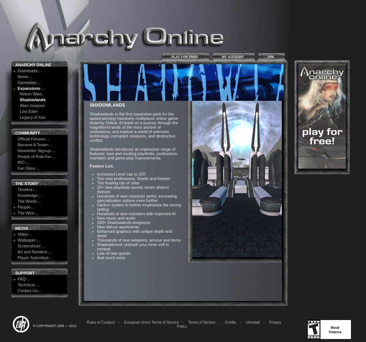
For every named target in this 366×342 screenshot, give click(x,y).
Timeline (25, 189)
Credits (230, 322)
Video (23, 234)
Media (21, 228)
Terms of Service (201, 322)
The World (27, 201)
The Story (26, 183)
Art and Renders (32, 252)
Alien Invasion (32, 105)
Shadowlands (33, 100)
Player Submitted (33, 257)
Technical (26, 285)
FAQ (22, 279)
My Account (233, 57)
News (23, 76)
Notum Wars (31, 94)
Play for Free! (186, 57)
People (24, 207)
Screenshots (29, 246)
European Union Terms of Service (151, 322)
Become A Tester (33, 145)
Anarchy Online (33, 65)
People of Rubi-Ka (34, 156)
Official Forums (31, 139)
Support (25, 273)
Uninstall (252, 322)
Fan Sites (26, 168)
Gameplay (27, 82)
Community (27, 133)
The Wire (26, 213)
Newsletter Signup (34, 150)
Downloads (27, 71)
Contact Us (27, 290)
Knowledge (27, 195)
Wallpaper (27, 240)
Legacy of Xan (32, 117)
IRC (21, 162)
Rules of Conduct (101, 322)
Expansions (29, 88)
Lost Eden (29, 111)
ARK (271, 57)
